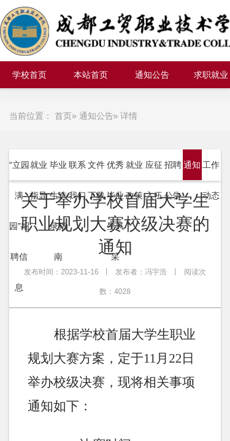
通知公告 (152, 75)
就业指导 (38, 180)
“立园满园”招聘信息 (19, 226)
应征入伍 (154, 180)
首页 (63, 116)
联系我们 (77, 180)
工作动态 (211, 180)
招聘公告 (173, 180)
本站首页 (91, 75)
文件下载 (96, 180)
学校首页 (29, 75)
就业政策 (134, 180)
